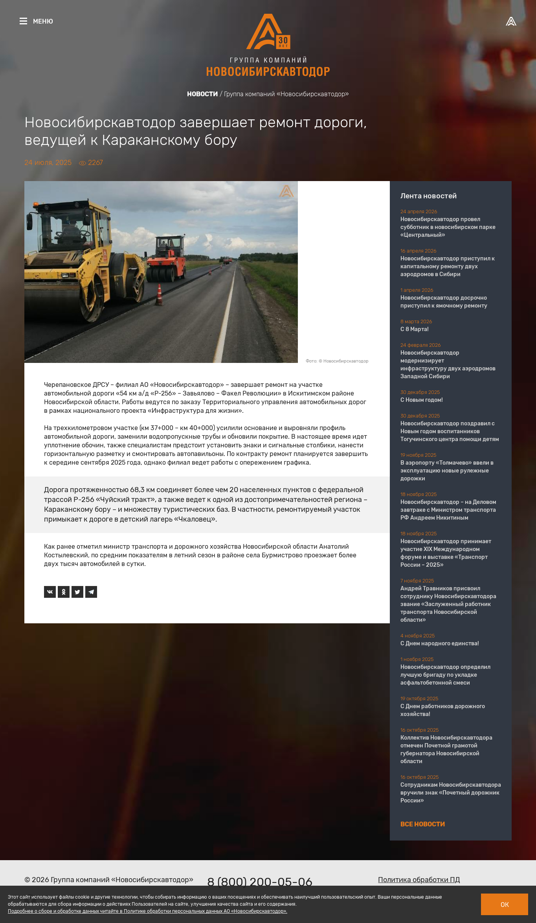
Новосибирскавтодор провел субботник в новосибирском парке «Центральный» (448, 227)
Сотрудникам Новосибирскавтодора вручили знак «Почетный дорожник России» (450, 793)
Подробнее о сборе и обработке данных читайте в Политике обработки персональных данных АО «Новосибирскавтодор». (147, 911)
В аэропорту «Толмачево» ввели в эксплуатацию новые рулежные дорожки (447, 471)
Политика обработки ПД (419, 879)
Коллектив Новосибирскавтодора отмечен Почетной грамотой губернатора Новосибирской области (446, 749)
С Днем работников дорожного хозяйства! (442, 710)
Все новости (422, 824)
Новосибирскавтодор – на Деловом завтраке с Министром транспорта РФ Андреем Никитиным (448, 510)
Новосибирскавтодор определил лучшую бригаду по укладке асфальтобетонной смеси (445, 675)
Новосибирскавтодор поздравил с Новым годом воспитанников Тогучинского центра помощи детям (449, 431)
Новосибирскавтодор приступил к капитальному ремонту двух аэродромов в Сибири (447, 266)
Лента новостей (428, 196)
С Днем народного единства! (439, 643)
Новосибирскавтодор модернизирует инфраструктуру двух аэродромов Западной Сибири (448, 365)
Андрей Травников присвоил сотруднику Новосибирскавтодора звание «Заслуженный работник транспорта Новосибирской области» (448, 604)
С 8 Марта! (414, 329)
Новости (202, 94)
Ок (505, 904)
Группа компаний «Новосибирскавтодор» (286, 94)
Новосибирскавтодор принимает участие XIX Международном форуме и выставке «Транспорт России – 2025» (445, 553)
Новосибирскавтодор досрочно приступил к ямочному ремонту (443, 302)
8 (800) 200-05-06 (259, 882)
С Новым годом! (421, 400)
